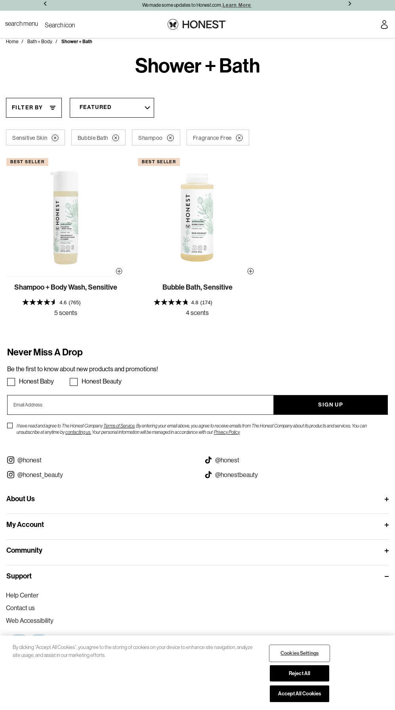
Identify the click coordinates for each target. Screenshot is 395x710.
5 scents (65, 313)
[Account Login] (384, 26)
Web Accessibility (29, 620)
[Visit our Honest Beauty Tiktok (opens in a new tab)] (296, 474)
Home (12, 41)
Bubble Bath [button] (98, 137)
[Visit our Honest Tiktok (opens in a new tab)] (296, 460)
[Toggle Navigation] (21, 23)
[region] (197, 673)
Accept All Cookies (299, 694)
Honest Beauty (102, 381)
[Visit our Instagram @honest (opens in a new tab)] (99, 460)
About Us (20, 498)
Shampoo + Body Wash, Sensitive (65, 287)
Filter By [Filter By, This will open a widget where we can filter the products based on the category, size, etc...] (27, 107)
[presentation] (65, 302)
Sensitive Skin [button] (35, 137)
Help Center (22, 595)
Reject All (299, 673)
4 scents (197, 313)
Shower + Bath (76, 41)
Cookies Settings (300, 653)
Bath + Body (39, 41)
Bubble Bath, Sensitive (197, 287)
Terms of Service (119, 426)
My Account (25, 524)
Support (19, 576)
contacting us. (78, 432)
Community (24, 550)
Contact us (20, 608)
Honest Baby (36, 381)
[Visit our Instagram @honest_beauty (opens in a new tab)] (99, 474)
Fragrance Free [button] (218, 137)
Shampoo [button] (156, 137)
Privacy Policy (227, 432)
